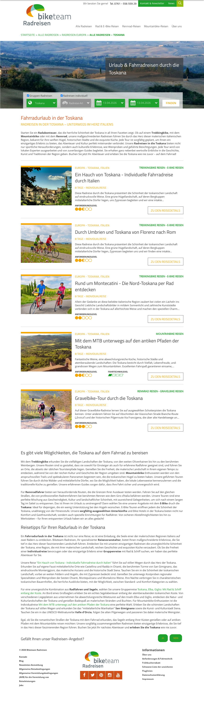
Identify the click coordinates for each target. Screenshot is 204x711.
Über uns (177, 26)
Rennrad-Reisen (131, 26)
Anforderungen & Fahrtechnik (157, 658)
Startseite (28, 35)
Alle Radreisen (84, 26)
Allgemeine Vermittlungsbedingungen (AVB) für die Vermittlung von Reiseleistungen (38, 677)
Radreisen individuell (75, 95)
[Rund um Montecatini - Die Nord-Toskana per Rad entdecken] (48, 294)
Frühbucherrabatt (151, 662)
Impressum (148, 679)
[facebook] (84, 675)
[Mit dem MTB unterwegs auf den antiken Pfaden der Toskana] (48, 351)
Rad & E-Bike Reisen (107, 26)
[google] (109, 675)
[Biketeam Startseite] (47, 15)
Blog (21, 660)
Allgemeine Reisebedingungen (34, 669)
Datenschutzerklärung (153, 674)
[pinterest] (101, 675)
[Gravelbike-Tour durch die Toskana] (48, 409)
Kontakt (23, 656)
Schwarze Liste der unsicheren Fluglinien (157, 668)
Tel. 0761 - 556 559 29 (123, 4)
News (171, 3)
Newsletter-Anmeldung (31, 665)
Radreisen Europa (74, 35)
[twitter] (93, 675)
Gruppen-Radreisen (40, 95)
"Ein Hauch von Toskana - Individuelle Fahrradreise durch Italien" (74, 562)
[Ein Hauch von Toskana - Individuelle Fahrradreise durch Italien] (48, 185)
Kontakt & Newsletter (152, 3)
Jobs (21, 685)
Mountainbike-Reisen (156, 26)
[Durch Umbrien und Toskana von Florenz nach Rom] (48, 243)
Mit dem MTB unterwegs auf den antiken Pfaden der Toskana (74, 604)
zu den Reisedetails (165, 210)
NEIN (175, 638)
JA (163, 638)
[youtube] (118, 675)
